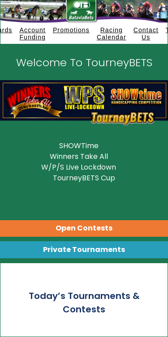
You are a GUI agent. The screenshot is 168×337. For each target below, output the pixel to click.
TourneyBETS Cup (84, 178)
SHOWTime (79, 146)
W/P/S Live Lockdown (78, 167)
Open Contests (84, 228)
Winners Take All (79, 156)
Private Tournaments (84, 249)
